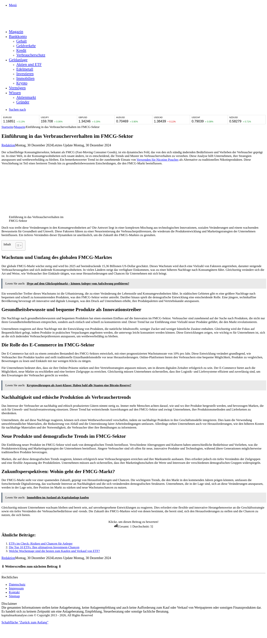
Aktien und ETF (29, 64)
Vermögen (17, 87)
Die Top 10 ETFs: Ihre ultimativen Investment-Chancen (44, 547)
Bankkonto (18, 36)
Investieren (25, 74)
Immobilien (25, 78)
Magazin (16, 31)
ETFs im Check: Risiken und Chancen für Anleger (40, 543)
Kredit (21, 50)
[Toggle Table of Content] (17, 245)
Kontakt (14, 592)
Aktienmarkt (26, 97)
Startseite (7, 127)
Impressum (16, 588)
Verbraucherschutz (30, 55)
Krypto (21, 83)
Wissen (15, 92)
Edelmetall (24, 69)
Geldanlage (18, 59)
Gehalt (21, 41)
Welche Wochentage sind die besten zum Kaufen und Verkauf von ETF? (54, 551)
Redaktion (8, 145)
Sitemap (14, 596)
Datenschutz (17, 584)
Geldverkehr (26, 45)
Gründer (22, 102)
